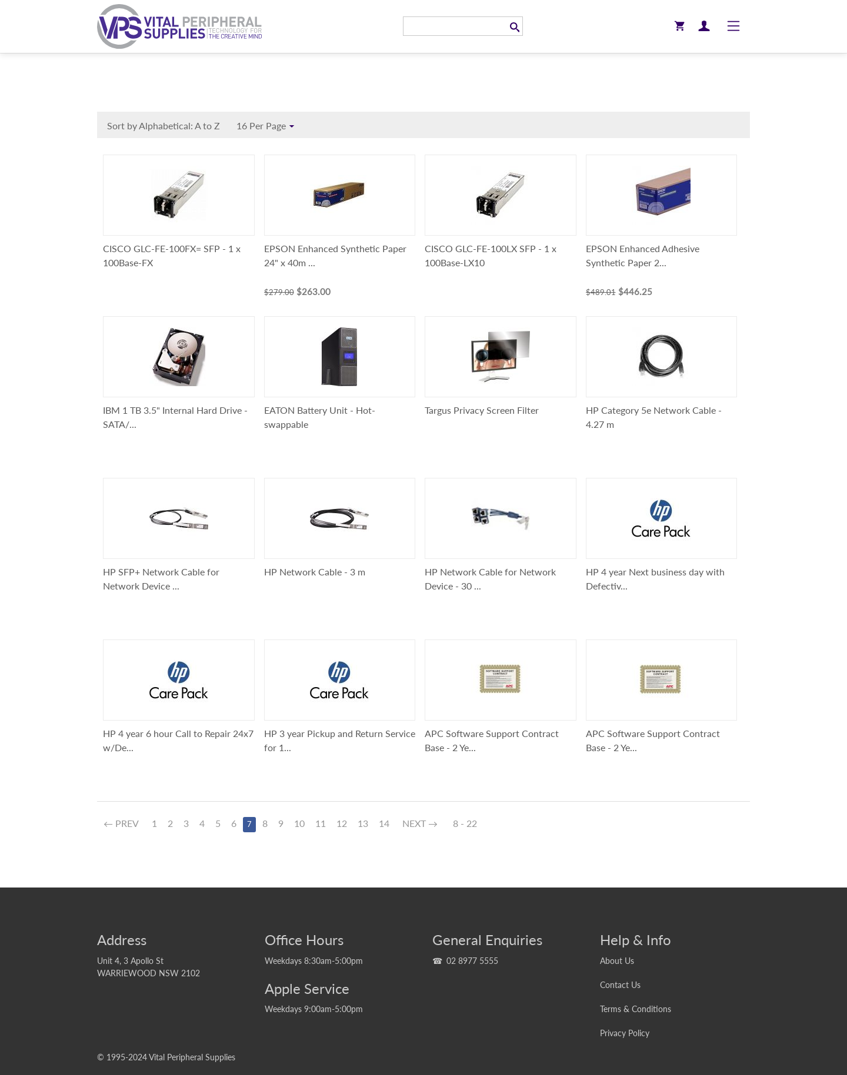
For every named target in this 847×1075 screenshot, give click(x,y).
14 (384, 823)
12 (341, 823)
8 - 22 (465, 823)
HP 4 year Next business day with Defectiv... (655, 578)
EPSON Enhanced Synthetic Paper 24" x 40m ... (335, 255)
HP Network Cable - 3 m (314, 571)
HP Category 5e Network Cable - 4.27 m (654, 417)
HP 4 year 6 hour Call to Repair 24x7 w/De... (178, 740)
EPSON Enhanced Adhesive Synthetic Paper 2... (642, 255)
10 (299, 823)
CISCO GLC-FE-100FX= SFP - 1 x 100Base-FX (172, 255)
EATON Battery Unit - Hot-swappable (319, 417)
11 (320, 823)
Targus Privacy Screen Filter (482, 410)
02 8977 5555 (472, 961)
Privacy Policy (624, 1033)
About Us (617, 961)
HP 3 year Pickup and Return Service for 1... (339, 740)
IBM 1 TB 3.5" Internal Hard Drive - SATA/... (175, 417)
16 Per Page (267, 126)
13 (363, 823)
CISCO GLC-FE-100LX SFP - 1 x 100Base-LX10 (490, 255)
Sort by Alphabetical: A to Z (166, 127)
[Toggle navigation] (733, 26)
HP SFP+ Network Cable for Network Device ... (161, 578)
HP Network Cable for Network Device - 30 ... (490, 578)
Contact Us (620, 985)
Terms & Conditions (635, 1009)
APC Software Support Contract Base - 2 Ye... (492, 740)
